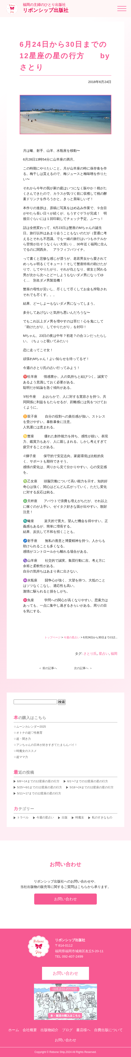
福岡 (114, 653)
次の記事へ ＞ (83, 668)
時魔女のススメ (26, 751)
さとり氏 (90, 653)
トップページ (52, 637)
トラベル (23, 817)
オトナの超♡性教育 (29, 732)
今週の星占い (72, 637)
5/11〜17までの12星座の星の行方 (39, 793)
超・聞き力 (23, 738)
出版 (65, 817)
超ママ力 (22, 757)
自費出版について (108, 1030)
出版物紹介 (49, 1030)
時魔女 (79, 817)
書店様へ (83, 1030)
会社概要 (30, 1030)
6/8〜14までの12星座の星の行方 (38, 781)
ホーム (13, 1030)
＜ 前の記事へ (48, 668)
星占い (104, 653)
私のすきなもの (102, 817)
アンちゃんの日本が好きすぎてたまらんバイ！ (46, 744)
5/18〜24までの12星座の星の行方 (92, 787)
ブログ (67, 1030)
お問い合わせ (65, 899)
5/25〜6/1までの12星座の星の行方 (39, 787)
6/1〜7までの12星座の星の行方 (87, 781)
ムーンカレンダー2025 (31, 726)
